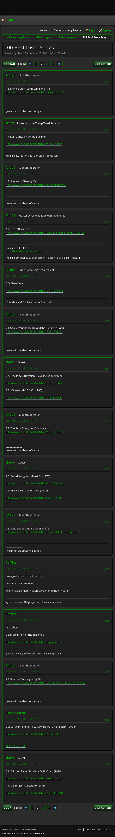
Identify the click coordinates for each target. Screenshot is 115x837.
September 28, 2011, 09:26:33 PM (22, 275)
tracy (10, 122)
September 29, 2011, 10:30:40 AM (22, 619)
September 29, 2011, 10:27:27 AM (22, 568)
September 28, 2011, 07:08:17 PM (22, 221)
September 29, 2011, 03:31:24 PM (22, 763)
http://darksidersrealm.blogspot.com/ (27, 251)
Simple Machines (28, 829)
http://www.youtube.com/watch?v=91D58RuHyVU (35, 483)
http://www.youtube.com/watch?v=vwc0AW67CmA (35, 92)
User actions (103, 63)
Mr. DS (10, 215)
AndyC (10, 75)
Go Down (9, 63)
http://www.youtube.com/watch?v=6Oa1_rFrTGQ (34, 383)
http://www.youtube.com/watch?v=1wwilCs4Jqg (34, 733)
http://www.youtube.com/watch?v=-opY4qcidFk (33, 641)
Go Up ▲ (108, 829)
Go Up (7, 807)
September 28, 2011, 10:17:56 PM (22, 320)
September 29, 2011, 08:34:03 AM (22, 420)
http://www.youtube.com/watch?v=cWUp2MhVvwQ (36, 184)
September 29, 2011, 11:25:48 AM (22, 671)
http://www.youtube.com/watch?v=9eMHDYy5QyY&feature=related (46, 682)
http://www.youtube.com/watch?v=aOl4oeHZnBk (35, 431)
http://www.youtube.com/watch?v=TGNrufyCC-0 (34, 778)
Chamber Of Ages (16, 745)
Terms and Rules (93, 829)
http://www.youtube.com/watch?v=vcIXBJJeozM (33, 497)
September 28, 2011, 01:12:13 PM (22, 173)
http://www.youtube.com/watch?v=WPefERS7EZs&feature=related (45, 232)
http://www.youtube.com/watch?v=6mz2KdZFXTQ (35, 793)
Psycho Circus (16, 713)
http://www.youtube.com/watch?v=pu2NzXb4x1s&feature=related (45, 532)
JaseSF (10, 269)
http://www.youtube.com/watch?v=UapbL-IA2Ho (34, 397)
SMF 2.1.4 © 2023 (10, 829)
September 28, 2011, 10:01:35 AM (22, 81)
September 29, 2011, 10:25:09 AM (22, 520)
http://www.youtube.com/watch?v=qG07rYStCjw (34, 143)
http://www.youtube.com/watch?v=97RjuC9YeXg (34, 290)
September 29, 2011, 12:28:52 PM (22, 718)
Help (79, 829)
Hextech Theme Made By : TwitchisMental (23, 833)
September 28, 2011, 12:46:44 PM (22, 128)
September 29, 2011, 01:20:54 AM (22, 368)
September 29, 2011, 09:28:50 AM (22, 468)
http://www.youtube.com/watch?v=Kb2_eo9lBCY (34, 331)
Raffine (11, 562)
